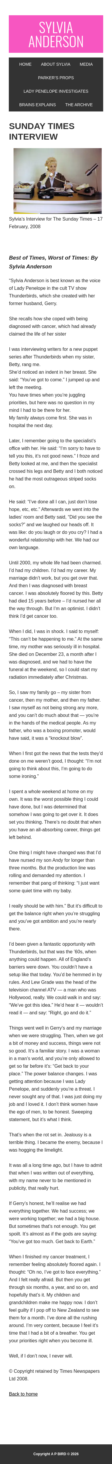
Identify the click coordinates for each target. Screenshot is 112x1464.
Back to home (23, 1394)
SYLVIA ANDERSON (56, 33)
